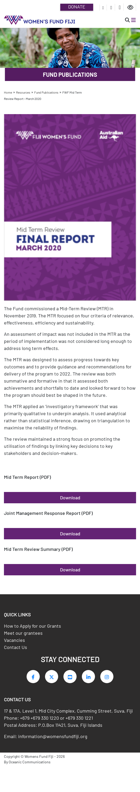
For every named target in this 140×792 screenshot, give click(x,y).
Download (70, 497)
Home (8, 92)
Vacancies (14, 642)
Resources (23, 92)
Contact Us (15, 649)
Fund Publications (46, 92)
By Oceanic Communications (27, 764)
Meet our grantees (23, 635)
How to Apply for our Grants (32, 628)
